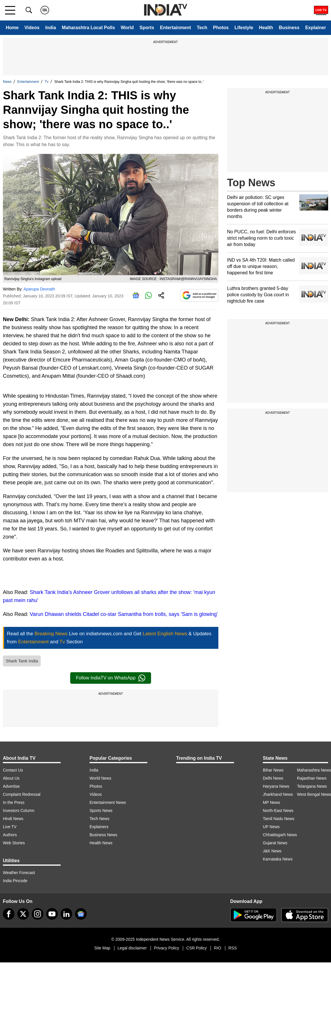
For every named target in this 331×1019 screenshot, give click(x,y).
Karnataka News (278, 859)
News (7, 82)
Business (289, 27)
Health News (101, 843)
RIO (217, 948)
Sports (147, 27)
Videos (31, 27)
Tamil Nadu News (278, 818)
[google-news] (81, 914)
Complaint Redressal (21, 794)
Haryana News (276, 786)
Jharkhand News (278, 794)
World (127, 27)
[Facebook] (8, 914)
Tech (202, 27)
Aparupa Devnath (39, 289)
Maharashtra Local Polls (88, 27)
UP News (271, 826)
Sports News (101, 810)
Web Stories (14, 843)
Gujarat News (275, 843)
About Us (11, 778)
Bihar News (273, 770)
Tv (47, 82)
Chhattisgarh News (280, 834)
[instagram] (37, 914)
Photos (220, 27)
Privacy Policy (166, 948)
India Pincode (15, 880)
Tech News (99, 818)
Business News (103, 834)
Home (12, 27)
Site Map (102, 948)
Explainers (99, 826)
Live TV (9, 826)
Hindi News (13, 818)
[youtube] (52, 914)
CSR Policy (196, 948)
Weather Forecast (19, 872)
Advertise (11, 786)
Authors (10, 834)
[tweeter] (23, 914)
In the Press (14, 802)
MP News (271, 802)
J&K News (272, 851)
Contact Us (13, 770)
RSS (232, 948)
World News (100, 778)
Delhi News (273, 778)
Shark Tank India (22, 660)
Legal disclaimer (132, 948)
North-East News (278, 810)
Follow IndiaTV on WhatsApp (110, 678)
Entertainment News (108, 802)
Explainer (315, 27)
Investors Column (18, 810)
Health (266, 27)
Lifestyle (244, 27)
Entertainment (175, 27)
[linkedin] (66, 914)
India (50, 27)
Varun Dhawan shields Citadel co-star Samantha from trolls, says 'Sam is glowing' (124, 614)
